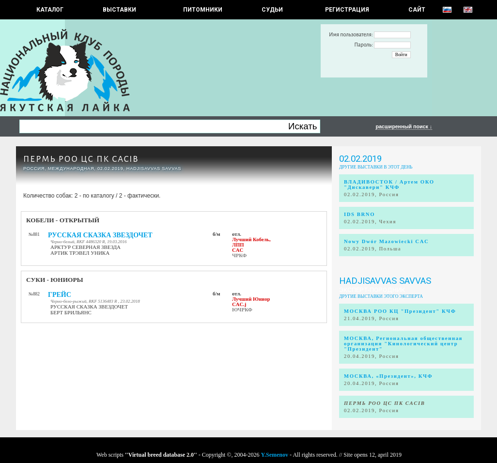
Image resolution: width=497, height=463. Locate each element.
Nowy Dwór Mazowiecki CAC (386, 241)
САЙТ (416, 9)
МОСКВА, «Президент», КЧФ (388, 376)
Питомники (202, 9)
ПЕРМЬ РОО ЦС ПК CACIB (81, 159)
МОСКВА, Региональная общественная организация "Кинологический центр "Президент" (403, 344)
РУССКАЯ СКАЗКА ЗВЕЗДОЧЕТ (100, 235)
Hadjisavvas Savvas (385, 281)
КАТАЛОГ (49, 9)
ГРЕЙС (59, 294)
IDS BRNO (359, 214)
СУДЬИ (272, 9)
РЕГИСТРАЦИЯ (347, 9)
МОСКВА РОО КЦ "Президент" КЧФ (400, 311)
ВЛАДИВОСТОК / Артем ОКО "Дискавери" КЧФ (389, 184)
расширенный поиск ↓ (403, 126)
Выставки (119, 9)
